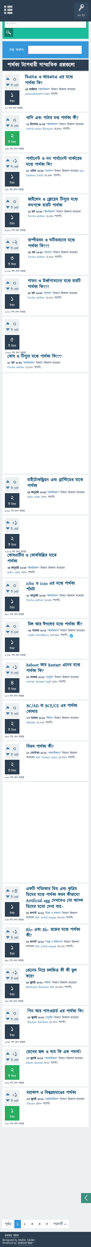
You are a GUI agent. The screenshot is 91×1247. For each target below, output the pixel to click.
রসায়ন (49, 171)
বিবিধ (49, 718)
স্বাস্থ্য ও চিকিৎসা (54, 942)
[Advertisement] (45, 423)
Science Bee (25, 1243)
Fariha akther (36, 216)
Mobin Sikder (26, 1240)
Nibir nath (33, 497)
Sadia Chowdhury (38, 635)
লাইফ (47, 983)
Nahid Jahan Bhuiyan (39, 129)
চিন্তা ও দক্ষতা (53, 913)
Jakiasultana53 (34, 94)
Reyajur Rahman (37, 1022)
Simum (30, 1104)
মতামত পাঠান (12, 1235)
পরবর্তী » (59, 1224)
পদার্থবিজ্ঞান (54, 753)
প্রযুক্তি (49, 677)
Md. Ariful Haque (45, 917)
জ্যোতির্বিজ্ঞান (52, 1099)
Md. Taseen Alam (47, 757)
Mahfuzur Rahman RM (40, 987)
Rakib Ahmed (34, 1063)
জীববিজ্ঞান (44, 89)
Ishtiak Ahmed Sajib (38, 682)
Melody (30, 722)
